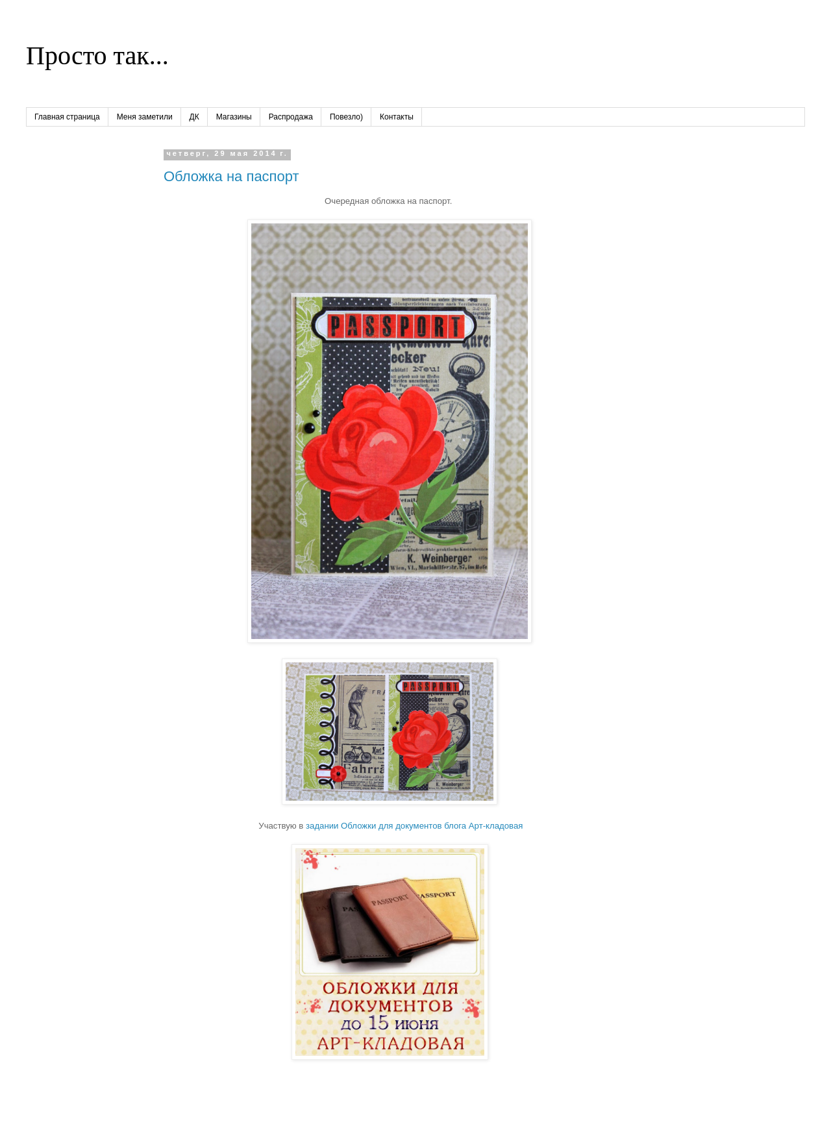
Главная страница (67, 116)
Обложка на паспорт (231, 176)
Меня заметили (145, 116)
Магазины (234, 116)
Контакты (397, 116)
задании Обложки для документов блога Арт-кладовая (414, 826)
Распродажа (291, 116)
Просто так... (97, 55)
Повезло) (346, 116)
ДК (194, 116)
